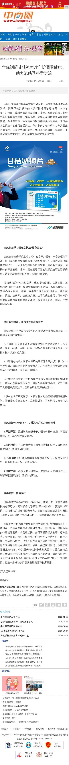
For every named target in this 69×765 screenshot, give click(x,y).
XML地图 (40, 729)
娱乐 (24, 34)
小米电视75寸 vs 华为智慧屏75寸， (17, 710)
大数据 (23, 39)
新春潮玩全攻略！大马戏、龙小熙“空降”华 (20, 714)
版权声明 (51, 729)
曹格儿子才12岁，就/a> (33, 693)
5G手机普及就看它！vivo (12, 631)
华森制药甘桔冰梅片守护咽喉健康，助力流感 (23, 646)
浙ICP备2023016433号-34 (41, 739)
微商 (15, 39)
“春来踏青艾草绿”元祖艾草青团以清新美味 (22, 654)
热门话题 (6, 671)
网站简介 (4, 729)
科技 (46, 34)
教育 (31, 34)
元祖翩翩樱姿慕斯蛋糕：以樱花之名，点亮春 (23, 662)
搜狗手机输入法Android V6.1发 (15, 706)
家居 (39, 34)
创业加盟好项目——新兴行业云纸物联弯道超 (21, 722)
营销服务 (28, 729)
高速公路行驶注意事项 (12, 702)
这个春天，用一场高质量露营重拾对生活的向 (21, 698)
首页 (2, 34)
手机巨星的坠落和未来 (11, 626)
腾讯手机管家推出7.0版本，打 (14, 635)
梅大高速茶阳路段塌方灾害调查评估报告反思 (23, 650)
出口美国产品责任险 (10, 617)
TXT (66, 729)
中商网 (14, 59)
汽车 (17, 34)
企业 (53, 34)
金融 (7, 39)
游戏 (60, 34)
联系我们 (16, 729)
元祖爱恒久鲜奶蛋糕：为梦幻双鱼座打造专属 (23, 658)
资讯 (10, 34)
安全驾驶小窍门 (9, 718)
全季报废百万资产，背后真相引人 (16, 621)
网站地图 (60, 729)
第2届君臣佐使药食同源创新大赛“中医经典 (22, 666)
